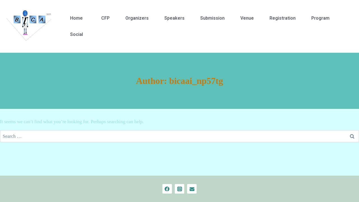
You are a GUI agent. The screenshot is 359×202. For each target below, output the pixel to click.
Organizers (137, 18)
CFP (105, 18)
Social (76, 34)
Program (320, 18)
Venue (247, 18)
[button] (77, 18)
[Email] (192, 189)
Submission (212, 18)
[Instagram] (179, 189)
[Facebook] (167, 189)
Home (76, 18)
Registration (283, 18)
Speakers (174, 18)
